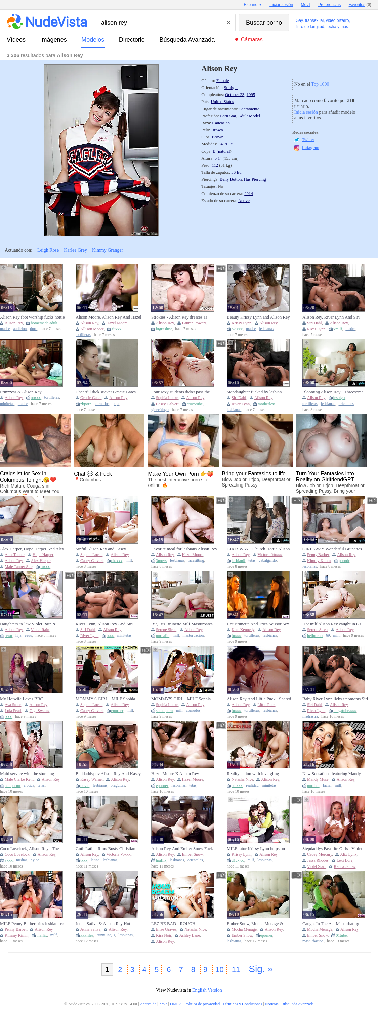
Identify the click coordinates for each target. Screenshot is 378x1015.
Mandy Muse (318, 779)
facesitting (196, 560)
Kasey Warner (91, 779)
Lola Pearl (13, 710)
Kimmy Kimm (319, 560)
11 (236, 969)
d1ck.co (238, 860)
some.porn (164, 710)
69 (328, 635)
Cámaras (252, 39)
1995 (251, 94)
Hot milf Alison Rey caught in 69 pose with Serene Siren (331, 624)
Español (251, 4)
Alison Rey (14, 323)
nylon (35, 860)
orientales (345, 403)
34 (220, 144)
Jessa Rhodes (318, 860)
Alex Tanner (15, 554)
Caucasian (221, 123)
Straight (231, 87)
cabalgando (268, 560)
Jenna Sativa (90, 929)
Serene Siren (166, 629)
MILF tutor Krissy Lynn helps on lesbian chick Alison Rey (256, 848)
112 (215, 165)
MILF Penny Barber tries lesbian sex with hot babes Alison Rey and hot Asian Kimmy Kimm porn (32, 923)
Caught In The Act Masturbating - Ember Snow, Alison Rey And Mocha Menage (335, 923)
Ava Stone (13, 704)
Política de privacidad (202, 1004)
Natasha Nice (242, 779)
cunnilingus (106, 935)
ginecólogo (160, 410)
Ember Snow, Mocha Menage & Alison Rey (255, 923)
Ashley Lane (189, 935)
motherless (266, 403)
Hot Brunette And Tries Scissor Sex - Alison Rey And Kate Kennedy (259, 624)
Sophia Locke (167, 397)
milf (129, 560)
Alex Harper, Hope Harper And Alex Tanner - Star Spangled (32, 549)
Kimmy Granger (107, 250)
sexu (8, 635)
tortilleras (83, 335)
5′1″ (218, 158)
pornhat (313, 785)
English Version (207, 990)
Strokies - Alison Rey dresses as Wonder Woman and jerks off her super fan (180, 317)
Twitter (308, 139)
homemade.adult (44, 323)
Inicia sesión (306, 112)
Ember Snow (192, 854)
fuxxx (116, 329)
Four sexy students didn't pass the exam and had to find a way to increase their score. (180, 392)
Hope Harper (43, 554)
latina (95, 860)
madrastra (310, 716)
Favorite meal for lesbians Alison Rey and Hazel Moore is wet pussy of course (184, 549)
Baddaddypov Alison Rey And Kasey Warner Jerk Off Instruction (108, 773)
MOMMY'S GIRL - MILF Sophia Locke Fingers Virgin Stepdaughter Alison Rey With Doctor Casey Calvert (106, 699)
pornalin (162, 635)
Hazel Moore (117, 323)
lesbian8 (238, 560)
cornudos (102, 403)
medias (21, 860)
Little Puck (267, 704)
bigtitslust (164, 329)
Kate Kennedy (243, 629)
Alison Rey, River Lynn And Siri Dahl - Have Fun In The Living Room (331, 317)
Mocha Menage (244, 929)
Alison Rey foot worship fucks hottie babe (32, 317)
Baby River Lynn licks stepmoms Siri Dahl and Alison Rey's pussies (335, 699)
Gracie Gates (90, 397)
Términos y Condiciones (242, 1004)
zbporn (85, 403)
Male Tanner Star (18, 566)
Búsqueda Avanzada (187, 39)
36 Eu (236, 172)
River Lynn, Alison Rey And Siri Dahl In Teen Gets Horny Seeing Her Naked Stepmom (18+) (108, 624)
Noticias (272, 1004)
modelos (92, 39)
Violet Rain (40, 629)
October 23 (234, 94)
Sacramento (249, 109)
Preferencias (329, 4)
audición (20, 329)
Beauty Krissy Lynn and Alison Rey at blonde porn (258, 317)
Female (222, 80)
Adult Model (249, 116)
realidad (252, 785)
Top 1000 (320, 84)
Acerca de (148, 1004)
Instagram (310, 147)
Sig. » (261, 969)
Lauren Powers (194, 323)
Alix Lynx (348, 854)
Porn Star (228, 116)
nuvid (84, 785)
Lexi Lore (345, 860)
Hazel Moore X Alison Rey (175, 773)
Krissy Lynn (241, 323)
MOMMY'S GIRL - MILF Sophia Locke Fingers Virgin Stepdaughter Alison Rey (182, 699)
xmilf (337, 329)
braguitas (118, 785)
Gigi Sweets (39, 710)
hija (18, 635)
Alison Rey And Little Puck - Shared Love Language (259, 699)
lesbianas (266, 329)
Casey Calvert (167, 403)
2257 (163, 1004)
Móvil (305, 4)
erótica (29, 785)
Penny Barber (318, 554)
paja (116, 403)
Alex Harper (41, 560)
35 (232, 144)
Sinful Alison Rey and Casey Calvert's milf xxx (101, 549)
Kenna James (344, 866)
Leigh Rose (48, 250)
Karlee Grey (75, 250)
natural (224, 151)
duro (33, 329)
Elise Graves (166, 929)
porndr (344, 560)
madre (5, 329)
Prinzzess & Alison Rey (21, 391)
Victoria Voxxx (270, 554)
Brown (217, 130)
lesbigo (339, 397)
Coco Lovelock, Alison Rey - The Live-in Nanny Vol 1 (29, 848)
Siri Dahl (314, 323)
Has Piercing (255, 179)
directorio (132, 39)
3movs (161, 560)
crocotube (195, 403)
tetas (251, 560)
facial (327, 785)
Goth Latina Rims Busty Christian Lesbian (105, 848)
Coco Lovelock (17, 854)
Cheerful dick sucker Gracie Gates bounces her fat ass (106, 392)
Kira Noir (163, 935)
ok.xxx (237, 329)
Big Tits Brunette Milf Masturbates (182, 623)
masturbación (193, 635)
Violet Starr (316, 866)
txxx (110, 635)
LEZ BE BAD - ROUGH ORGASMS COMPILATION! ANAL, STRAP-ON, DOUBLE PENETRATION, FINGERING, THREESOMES (179, 923)
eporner (117, 710)
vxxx (9, 860)
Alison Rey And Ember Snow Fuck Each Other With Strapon (182, 848)
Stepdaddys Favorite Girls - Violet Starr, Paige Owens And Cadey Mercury (332, 848)
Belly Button (231, 179)
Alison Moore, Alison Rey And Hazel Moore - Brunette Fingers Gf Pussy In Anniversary (108, 317)
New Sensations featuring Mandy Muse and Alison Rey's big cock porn (335, 773)
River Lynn (316, 329)
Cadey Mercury (319, 854)
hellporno (315, 635)
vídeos (16, 39)
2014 (248, 193)
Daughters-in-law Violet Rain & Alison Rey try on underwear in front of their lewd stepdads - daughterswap (32, 624)
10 (219, 969)
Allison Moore (92, 329)
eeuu (28, 635)
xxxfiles (86, 935)
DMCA (176, 1004)
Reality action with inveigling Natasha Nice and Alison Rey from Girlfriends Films (257, 773)
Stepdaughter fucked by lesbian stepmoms (254, 392)
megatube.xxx (344, 710)
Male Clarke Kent (19, 779)
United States (222, 101)
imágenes (53, 39)
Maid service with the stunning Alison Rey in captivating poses (27, 773)
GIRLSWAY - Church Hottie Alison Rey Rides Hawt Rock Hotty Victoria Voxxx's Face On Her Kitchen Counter (259, 549)
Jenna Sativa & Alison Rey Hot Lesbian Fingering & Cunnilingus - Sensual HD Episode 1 (106, 923)
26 (226, 144)
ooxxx (36, 397)
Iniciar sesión (281, 4)
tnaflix (161, 860)
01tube (341, 935)
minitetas (7, 403)
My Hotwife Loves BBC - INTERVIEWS (23, 699)
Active (244, 200)
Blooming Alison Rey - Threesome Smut (333, 392)
